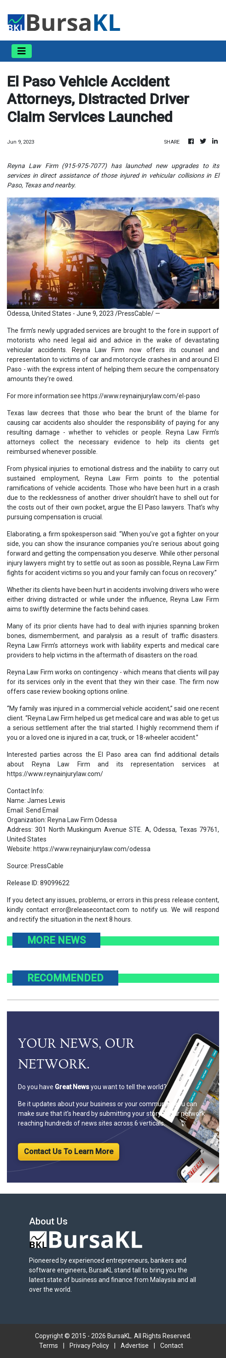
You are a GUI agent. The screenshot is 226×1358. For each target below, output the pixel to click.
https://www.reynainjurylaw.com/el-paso (141, 396)
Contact (171, 1345)
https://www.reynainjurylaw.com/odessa (92, 849)
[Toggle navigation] (22, 51)
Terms (48, 1345)
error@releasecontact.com (90, 909)
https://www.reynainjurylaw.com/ (55, 774)
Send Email (42, 810)
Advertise (135, 1345)
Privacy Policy (89, 1345)
